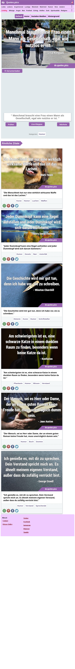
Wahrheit (43, 7)
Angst (18, 10)
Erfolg (35, 10)
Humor (50, 7)
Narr (35, 254)
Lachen (35, 201)
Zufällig (4, 10)
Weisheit (35, 7)
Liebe (3, 7)
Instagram (27, 525)
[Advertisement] (37, 91)
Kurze (19, 201)
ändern (62, 7)
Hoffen (41, 10)
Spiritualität (55, 10)
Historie (17, 319)
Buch (31, 442)
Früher (11, 124)
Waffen (44, 201)
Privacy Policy (7, 524)
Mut (23, 10)
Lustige (27, 7)
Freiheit (29, 10)
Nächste (63, 124)
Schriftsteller (44, 319)
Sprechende (41, 506)
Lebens (10, 7)
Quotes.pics (12, 2)
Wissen (36, 383)
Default (19, 16)
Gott (47, 10)
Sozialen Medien (38, 16)
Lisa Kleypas (36, 124)
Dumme (39, 442)
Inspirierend (18, 7)
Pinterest (26, 529)
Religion (64, 10)
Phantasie (18, 383)
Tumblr (26, 532)
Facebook (26, 522)
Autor (27, 16)
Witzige (11, 10)
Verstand (46, 383)
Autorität (43, 254)
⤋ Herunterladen (12, 71)
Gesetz (28, 254)
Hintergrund (53, 16)
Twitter (25, 518)
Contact (5, 521)
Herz (56, 7)
